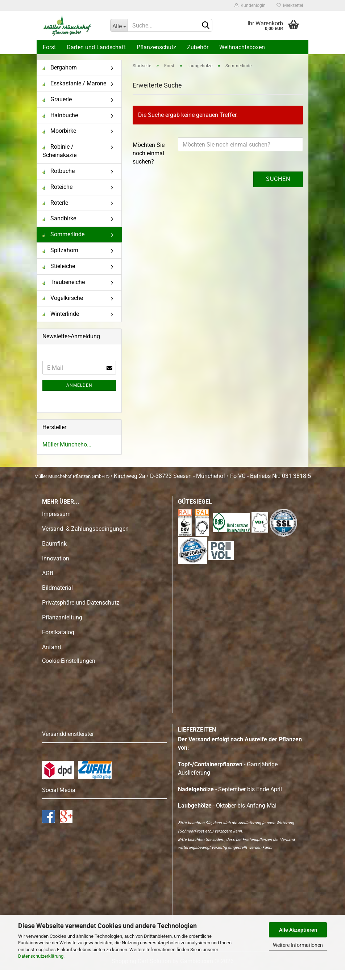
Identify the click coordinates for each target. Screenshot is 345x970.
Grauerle (57, 99)
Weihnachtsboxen (242, 47)
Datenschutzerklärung (40, 956)
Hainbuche (60, 115)
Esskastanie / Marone (74, 83)
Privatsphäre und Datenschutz (80, 602)
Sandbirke (59, 218)
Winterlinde (60, 313)
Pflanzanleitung (62, 617)
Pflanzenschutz (156, 47)
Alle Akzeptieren (298, 930)
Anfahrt (51, 647)
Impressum (56, 514)
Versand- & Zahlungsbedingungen (85, 528)
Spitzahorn (60, 250)
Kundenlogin (250, 5)
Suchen (278, 178)
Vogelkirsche (62, 298)
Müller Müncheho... (66, 444)
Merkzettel (290, 5)
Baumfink (54, 543)
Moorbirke (59, 130)
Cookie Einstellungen (68, 660)
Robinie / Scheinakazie (59, 150)
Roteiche (57, 186)
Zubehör (197, 47)
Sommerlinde (63, 234)
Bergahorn (59, 67)
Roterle (55, 202)
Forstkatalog (58, 632)
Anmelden (79, 385)
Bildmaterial (57, 587)
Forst (49, 47)
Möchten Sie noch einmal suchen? (149, 153)
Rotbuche (58, 171)
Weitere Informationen (298, 945)
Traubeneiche (63, 282)
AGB (47, 573)
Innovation (55, 558)
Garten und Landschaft (96, 47)
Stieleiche (58, 266)
